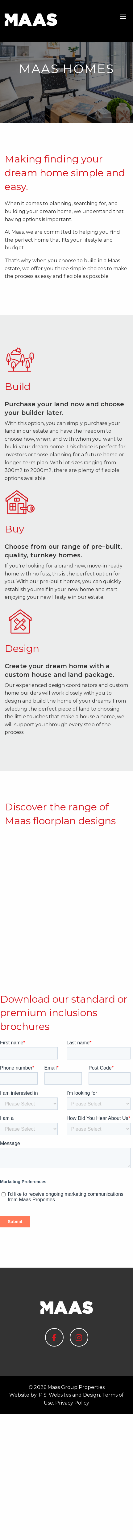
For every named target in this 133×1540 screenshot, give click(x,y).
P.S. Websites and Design (69, 1521)
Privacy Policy (72, 1529)
